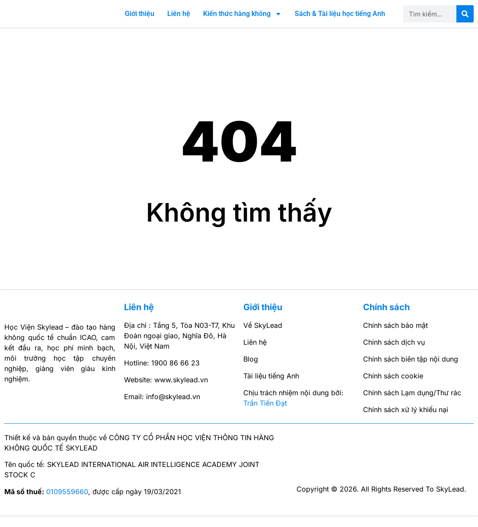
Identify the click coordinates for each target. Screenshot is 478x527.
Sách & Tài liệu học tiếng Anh (340, 19)
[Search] (465, 19)
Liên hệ (178, 19)
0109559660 (67, 502)
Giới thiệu (139, 19)
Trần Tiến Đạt (265, 414)
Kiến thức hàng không (242, 19)
